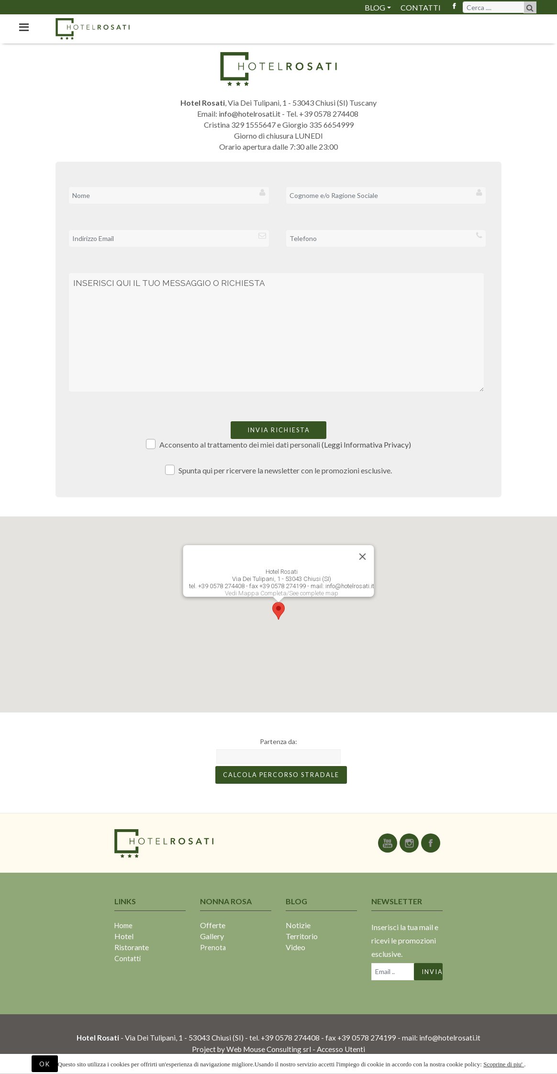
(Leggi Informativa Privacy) (366, 444)
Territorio (302, 936)
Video (295, 947)
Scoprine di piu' (503, 1064)
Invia (432, 971)
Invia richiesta (278, 430)
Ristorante (131, 947)
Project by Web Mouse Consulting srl (251, 1049)
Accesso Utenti (341, 1049)
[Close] (362, 556)
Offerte (212, 925)
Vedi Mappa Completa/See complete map (281, 593)
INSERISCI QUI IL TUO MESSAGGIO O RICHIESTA (276, 332)
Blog (375, 7)
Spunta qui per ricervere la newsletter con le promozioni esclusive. (278, 470)
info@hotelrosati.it (249, 113)
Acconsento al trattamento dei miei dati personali (279, 444)
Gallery (212, 936)
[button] (278, 611)
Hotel (124, 936)
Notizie (298, 925)
